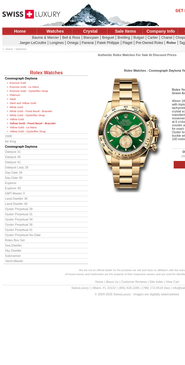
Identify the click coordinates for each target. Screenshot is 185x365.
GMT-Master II (15, 193)
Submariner (13, 255)
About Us (112, 282)
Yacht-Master (14, 261)
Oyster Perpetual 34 (18, 219)
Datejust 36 (13, 157)
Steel (13, 99)
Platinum (15, 95)
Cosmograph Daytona (21, 78)
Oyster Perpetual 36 (18, 224)
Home (20, 31)
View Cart (172, 282)
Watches (55, 31)
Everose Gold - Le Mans (24, 87)
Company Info (160, 31)
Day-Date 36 (13, 172)
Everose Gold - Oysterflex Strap (29, 91)
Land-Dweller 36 (16, 198)
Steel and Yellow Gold (23, 103)
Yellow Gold (17, 119)
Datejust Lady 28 (16, 167)
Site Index (156, 282)
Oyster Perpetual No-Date (23, 235)
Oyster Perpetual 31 (18, 214)
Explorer (11, 183)
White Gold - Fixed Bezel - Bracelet (31, 111)
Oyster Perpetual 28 (18, 209)
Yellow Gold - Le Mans (23, 127)
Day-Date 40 (13, 177)
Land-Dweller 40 (16, 203)
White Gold (16, 107)
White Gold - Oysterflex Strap (27, 115)
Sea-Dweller (13, 245)
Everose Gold (18, 82)
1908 (8, 136)
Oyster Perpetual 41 (18, 229)
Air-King (10, 141)
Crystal (90, 31)
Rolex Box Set (15, 240)
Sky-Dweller (13, 250)
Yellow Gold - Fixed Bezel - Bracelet (32, 123)
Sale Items (125, 31)
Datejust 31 (13, 151)
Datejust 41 (13, 162)
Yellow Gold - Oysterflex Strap (28, 131)
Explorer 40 (13, 188)
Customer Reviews (134, 282)
